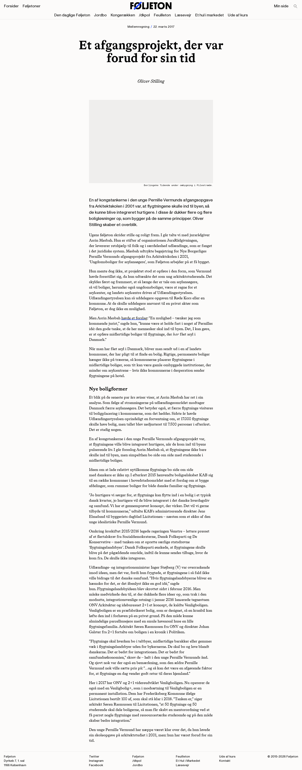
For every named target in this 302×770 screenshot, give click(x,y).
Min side (281, 6)
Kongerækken (123, 15)
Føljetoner (31, 6)
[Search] (295, 6)
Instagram (96, 761)
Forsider (11, 6)
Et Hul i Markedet (188, 761)
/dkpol (144, 15)
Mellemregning (138, 27)
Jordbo (100, 15)
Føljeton (138, 756)
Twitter (94, 756)
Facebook (96, 765)
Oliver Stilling (151, 81)
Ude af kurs (238, 15)
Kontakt (224, 761)
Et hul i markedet (209, 15)
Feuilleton (162, 15)
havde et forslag (134, 318)
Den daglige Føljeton (72, 15)
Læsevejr (183, 15)
